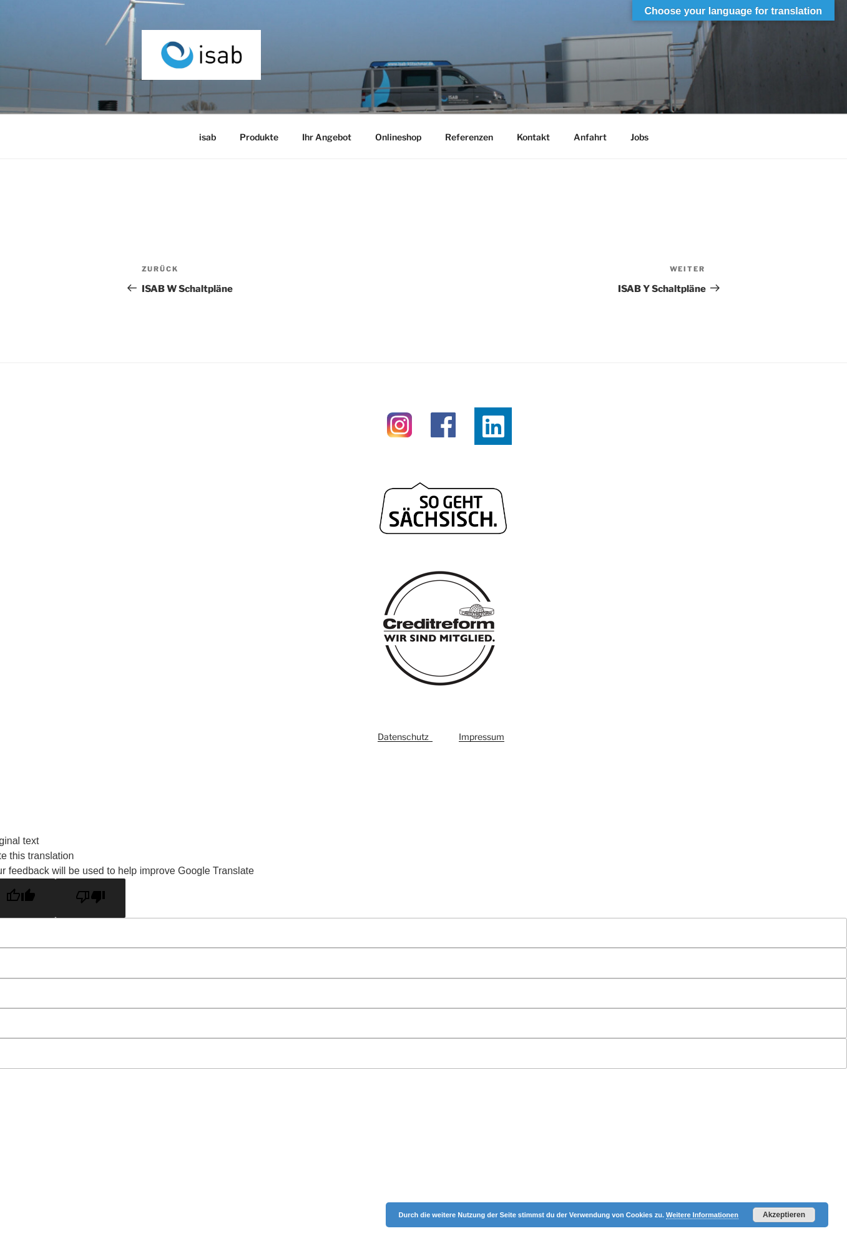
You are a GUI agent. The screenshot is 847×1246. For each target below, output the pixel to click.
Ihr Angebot (326, 137)
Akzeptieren (784, 1214)
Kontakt (533, 137)
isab (207, 137)
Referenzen (469, 137)
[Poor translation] (90, 898)
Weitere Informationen (702, 1215)
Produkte (259, 137)
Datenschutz (405, 736)
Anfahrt (590, 137)
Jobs (639, 137)
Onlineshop (398, 137)
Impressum (481, 736)
